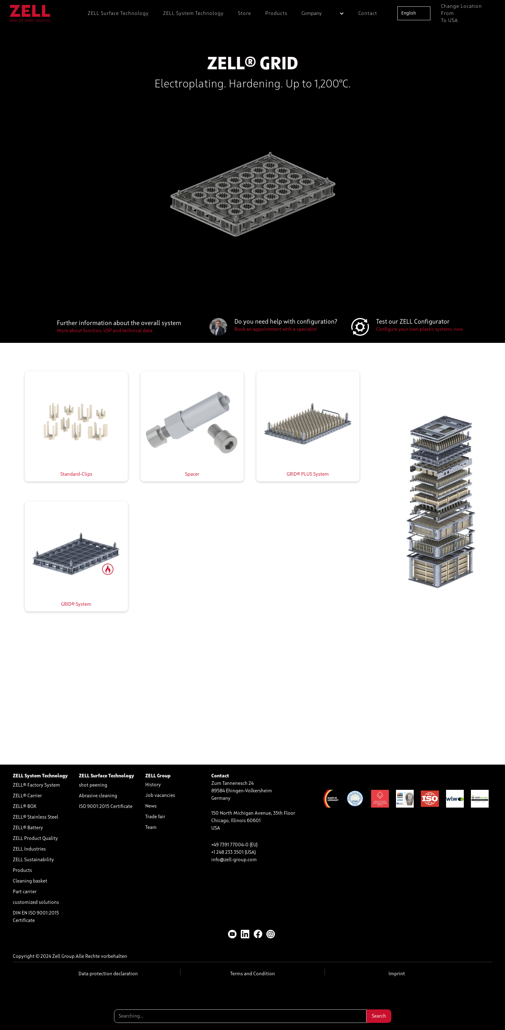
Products (276, 13)
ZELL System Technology (193, 13)
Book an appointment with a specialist (275, 329)
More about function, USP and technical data (104, 330)
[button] (322, 13)
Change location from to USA (461, 13)
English (408, 13)
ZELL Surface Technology (118, 13)
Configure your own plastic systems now (419, 329)
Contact (367, 13)
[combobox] (413, 13)
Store (244, 13)
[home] (30, 13)
